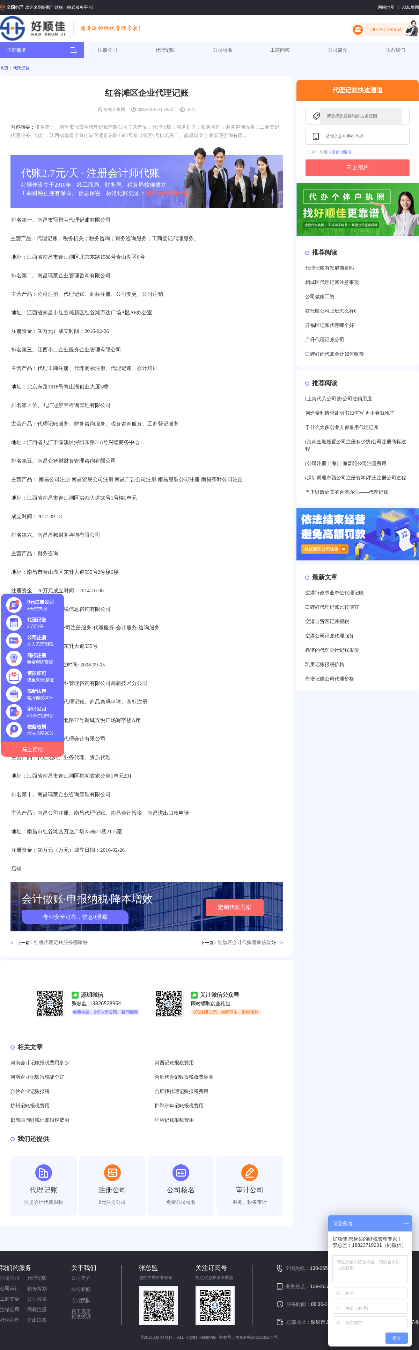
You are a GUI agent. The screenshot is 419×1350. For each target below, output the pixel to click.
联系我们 (395, 50)
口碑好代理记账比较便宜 (332, 607)
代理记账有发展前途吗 (329, 268)
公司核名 (223, 50)
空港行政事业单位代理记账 (334, 592)
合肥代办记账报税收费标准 (184, 1077)
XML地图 (410, 7)
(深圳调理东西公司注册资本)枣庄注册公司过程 (355, 477)
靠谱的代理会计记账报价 (332, 650)
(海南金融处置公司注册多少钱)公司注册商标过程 (355, 445)
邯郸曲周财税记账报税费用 (39, 1120)
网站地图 (386, 7)
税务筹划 (37, 1288)
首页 (4, 68)
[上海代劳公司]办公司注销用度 (338, 398)
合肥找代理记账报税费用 (181, 1091)
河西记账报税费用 (174, 1062)
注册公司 (107, 50)
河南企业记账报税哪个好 (37, 1077)
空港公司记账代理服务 (329, 635)
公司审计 (10, 1288)
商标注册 (37, 1309)
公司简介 (337, 50)
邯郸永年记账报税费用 (179, 1105)
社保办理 (10, 1320)
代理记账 (165, 50)
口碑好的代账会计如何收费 (334, 354)
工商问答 (280, 50)
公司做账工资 (320, 296)
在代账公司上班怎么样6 (330, 311)
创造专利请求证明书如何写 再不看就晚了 (350, 413)
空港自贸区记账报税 (327, 621)
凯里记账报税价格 (324, 664)
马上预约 (357, 168)
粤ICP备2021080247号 (257, 1337)
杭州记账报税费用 (30, 1105)
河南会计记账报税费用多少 (39, 1062)
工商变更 (10, 1299)
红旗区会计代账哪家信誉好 (247, 942)
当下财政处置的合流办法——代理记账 (346, 492)
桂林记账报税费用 (174, 1120)
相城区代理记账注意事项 (332, 282)
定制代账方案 (234, 907)
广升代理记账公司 (324, 339)
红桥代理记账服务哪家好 (61, 942)
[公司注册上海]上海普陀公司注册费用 (346, 463)
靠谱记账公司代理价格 (329, 678)
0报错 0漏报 (340, 152)
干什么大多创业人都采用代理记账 (341, 427)
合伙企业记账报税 (30, 1091)
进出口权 (37, 1320)
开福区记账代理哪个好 (329, 325)
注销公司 (10, 1309)
